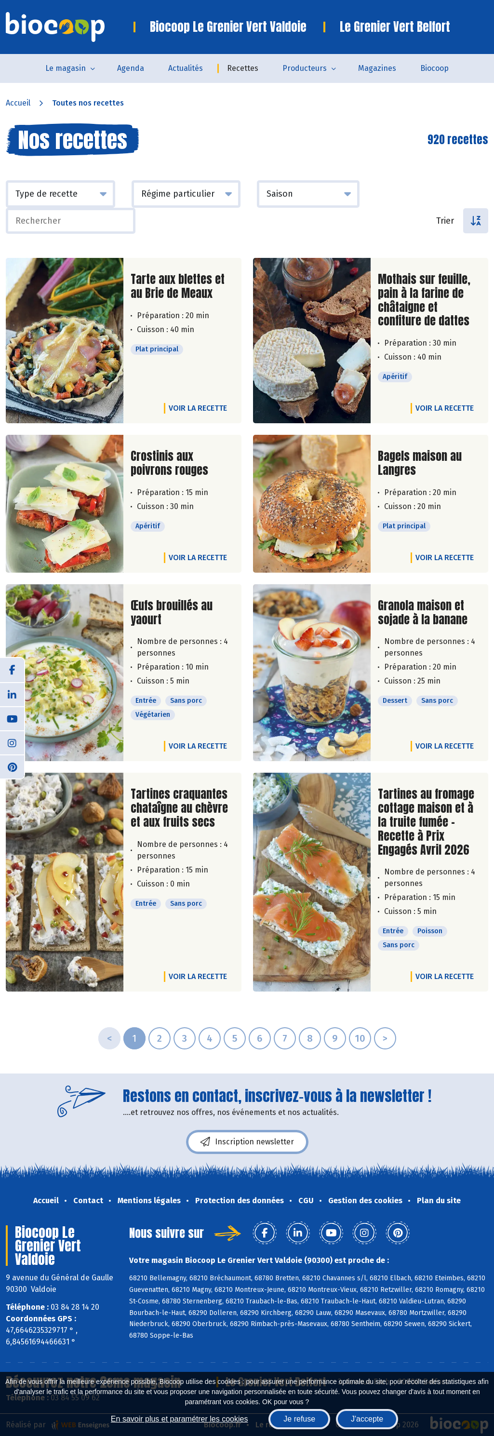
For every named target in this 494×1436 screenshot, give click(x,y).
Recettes (242, 68)
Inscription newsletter (247, 1142)
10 (360, 1038)
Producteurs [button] (304, 68)
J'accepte (367, 1419)
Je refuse (299, 1419)
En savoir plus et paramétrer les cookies (179, 1419)
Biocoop (434, 68)
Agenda (130, 68)
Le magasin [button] (65, 68)
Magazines (377, 68)
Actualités (185, 68)
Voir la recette (198, 408)
